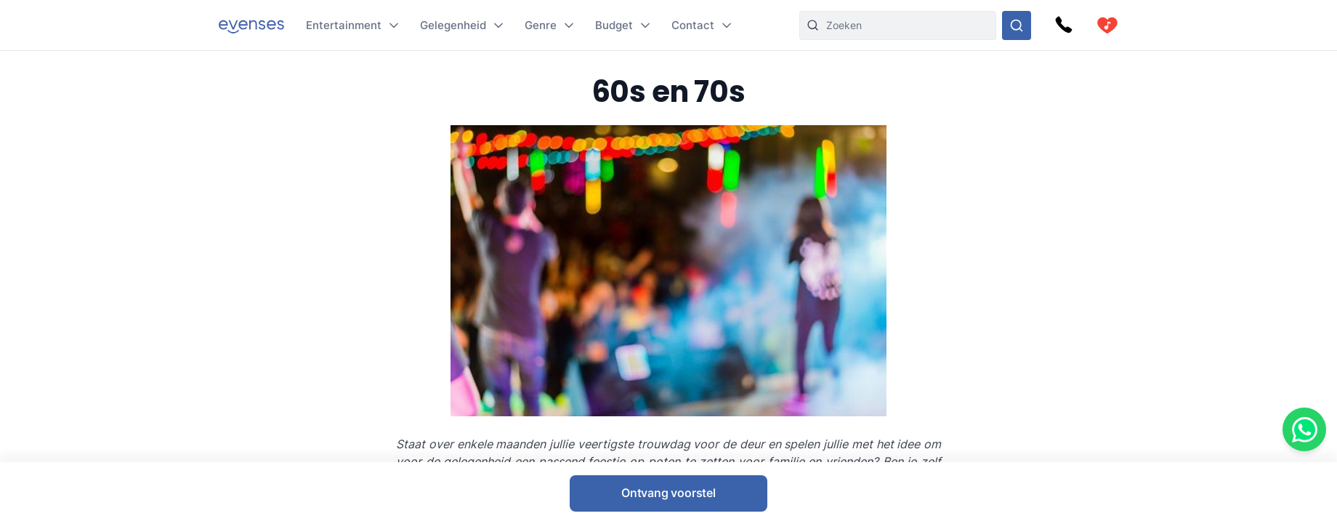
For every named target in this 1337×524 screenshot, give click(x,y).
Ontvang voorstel (668, 492)
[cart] (1107, 25)
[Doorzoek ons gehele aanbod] (1016, 25)
